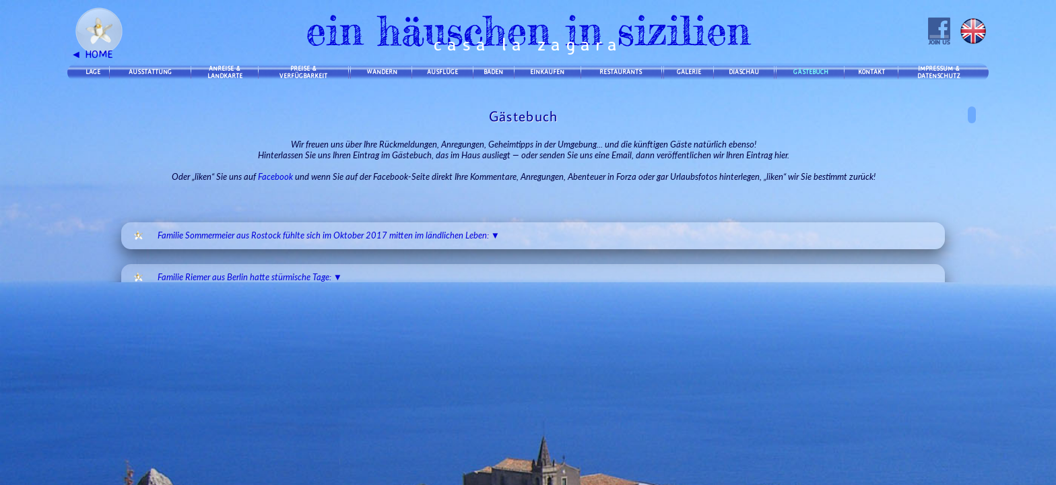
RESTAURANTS (620, 71)
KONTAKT (871, 71)
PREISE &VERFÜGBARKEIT (303, 72)
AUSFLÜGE (442, 71)
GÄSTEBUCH (810, 71)
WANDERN (381, 71)
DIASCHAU (744, 71)
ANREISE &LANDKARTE (224, 72)
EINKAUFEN (547, 71)
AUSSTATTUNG (150, 71)
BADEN (493, 71)
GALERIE (689, 71)
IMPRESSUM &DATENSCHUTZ (938, 72)
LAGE (93, 71)
